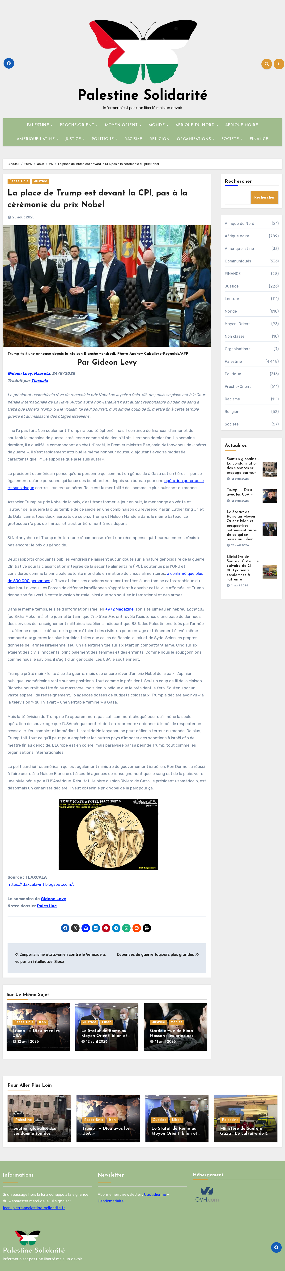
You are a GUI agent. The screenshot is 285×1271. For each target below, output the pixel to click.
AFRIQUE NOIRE (241, 125)
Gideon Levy (53, 898)
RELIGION (159, 139)
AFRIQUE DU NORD (195, 125)
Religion (232, 411)
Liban (106, 1022)
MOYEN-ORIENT (122, 125)
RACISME (133, 139)
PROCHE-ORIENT (78, 125)
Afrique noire (237, 236)
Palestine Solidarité (142, 96)
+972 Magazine (119, 609)
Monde (231, 311)
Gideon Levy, (20, 373)
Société (231, 424)
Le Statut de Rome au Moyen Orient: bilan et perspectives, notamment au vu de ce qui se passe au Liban (242, 525)
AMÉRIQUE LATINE (36, 139)
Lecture (232, 299)
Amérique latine (239, 248)
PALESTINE (39, 125)
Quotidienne (155, 1192)
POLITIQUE (103, 139)
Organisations (237, 349)
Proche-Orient (238, 386)
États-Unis (18, 181)
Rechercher (238, 181)
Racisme (232, 399)
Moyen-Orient (237, 324)
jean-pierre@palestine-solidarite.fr (34, 1205)
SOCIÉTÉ (230, 139)
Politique (233, 374)
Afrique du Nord (239, 223)
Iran (42, 1022)
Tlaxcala (39, 380)
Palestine (47, 905)
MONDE (157, 125)
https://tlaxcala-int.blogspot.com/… (42, 884)
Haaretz (42, 373)
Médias (177, 1022)
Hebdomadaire (110, 1198)
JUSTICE (73, 139)
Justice (40, 181)
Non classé (234, 336)
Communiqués (238, 261)
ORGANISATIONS (194, 139)
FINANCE (259, 139)
